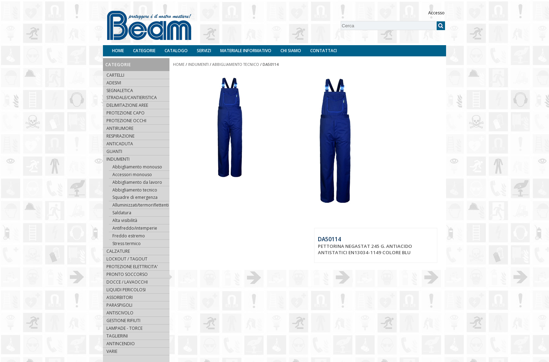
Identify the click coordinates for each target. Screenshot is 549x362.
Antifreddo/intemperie (134, 228)
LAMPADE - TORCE (124, 328)
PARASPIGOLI (119, 305)
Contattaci (323, 51)
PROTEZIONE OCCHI (126, 121)
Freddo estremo (128, 236)
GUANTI (114, 151)
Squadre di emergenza (135, 197)
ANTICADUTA (119, 144)
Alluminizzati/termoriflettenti (140, 205)
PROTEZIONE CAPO (125, 113)
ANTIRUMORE (119, 128)
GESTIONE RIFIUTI (123, 320)
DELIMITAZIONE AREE (127, 105)
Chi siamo (290, 51)
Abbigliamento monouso (137, 167)
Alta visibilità (124, 220)
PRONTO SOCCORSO (127, 274)
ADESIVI (113, 83)
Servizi (204, 51)
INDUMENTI (118, 159)
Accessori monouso (132, 174)
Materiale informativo (245, 51)
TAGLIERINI (117, 336)
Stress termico (126, 243)
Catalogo (176, 51)
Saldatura (121, 213)
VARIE (111, 351)
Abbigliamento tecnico (134, 190)
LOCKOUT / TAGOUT (126, 259)
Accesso (436, 13)
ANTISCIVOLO (119, 313)
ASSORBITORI (119, 297)
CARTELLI (115, 75)
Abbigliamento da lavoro (137, 182)
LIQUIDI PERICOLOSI (126, 290)
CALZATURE (118, 251)
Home (118, 51)
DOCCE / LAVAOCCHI (127, 282)
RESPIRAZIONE (120, 136)
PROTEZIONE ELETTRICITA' (132, 267)
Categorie (144, 51)
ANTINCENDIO (120, 344)
